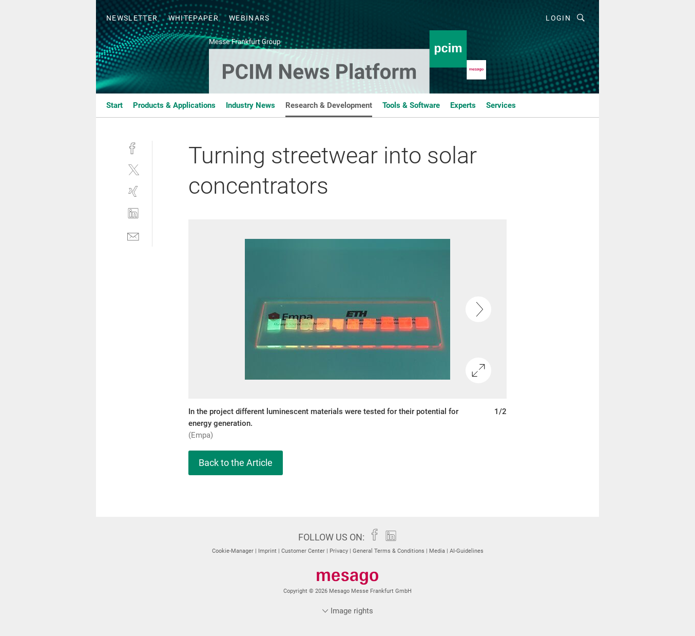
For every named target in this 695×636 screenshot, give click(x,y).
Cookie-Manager (233, 551)
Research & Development (328, 105)
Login (558, 18)
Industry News (250, 105)
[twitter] (133, 169)
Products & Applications (174, 105)
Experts (463, 105)
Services (501, 105)
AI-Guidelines (467, 551)
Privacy (340, 551)
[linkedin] (133, 213)
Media (438, 551)
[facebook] (133, 147)
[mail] (133, 235)
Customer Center (303, 551)
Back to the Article (236, 462)
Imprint (268, 551)
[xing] (133, 191)
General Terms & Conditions (389, 551)
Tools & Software (411, 105)
